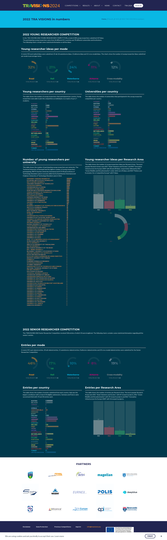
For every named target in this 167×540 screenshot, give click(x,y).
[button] (150, 536)
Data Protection (42, 527)
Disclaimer (26, 527)
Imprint (78, 527)
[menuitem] (72, 5)
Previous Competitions (62, 527)
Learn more (59, 536)
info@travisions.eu (94, 527)
